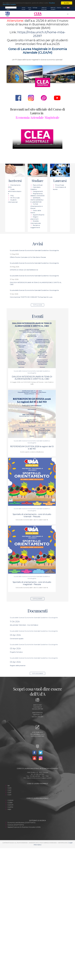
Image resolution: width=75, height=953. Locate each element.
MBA (9, 809)
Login (64, 7)
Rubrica (59, 7)
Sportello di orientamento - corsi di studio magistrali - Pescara (32, 583)
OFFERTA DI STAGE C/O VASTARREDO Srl (24, 270)
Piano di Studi (37, 185)
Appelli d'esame (38, 215)
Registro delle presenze (17, 665)
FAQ (12, 196)
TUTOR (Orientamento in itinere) (36, 206)
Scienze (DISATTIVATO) (16, 825)
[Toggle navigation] (68, 14)
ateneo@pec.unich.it (39, 734)
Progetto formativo (16, 652)
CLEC (9, 790)
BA (9, 786)
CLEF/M (10, 807)
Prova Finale (59, 185)
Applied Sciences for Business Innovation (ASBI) (24, 827)
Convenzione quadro (16, 638)
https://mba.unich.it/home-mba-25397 (41, 34)
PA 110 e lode (15, 198)
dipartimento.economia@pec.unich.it (39, 778)
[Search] (10, 7)
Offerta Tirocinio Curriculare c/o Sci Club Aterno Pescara (28, 257)
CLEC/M (10, 805)
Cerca (8, 9)
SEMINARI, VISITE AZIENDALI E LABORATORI (36, 200)
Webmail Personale (43, 8)
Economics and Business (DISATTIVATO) (21, 822)
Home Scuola (23, 8)
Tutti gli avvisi (37, 305)
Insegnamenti (38, 191)
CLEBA (10, 802)
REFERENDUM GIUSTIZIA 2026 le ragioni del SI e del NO (32, 447)
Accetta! (66, 3)
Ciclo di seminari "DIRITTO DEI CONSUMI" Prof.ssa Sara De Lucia (31, 297)
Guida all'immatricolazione (14, 191)
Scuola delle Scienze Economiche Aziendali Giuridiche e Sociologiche (34, 250)
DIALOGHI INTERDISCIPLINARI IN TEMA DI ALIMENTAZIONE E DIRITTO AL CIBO (32, 378)
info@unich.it (39, 732)
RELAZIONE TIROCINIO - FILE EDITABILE (24, 625)
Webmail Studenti (52, 8)
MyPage (35, 7)
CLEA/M (10, 800)
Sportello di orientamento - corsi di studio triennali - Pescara (32, 515)
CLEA (9, 788)
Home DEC (29, 8)
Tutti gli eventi (37, 598)
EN (68, 7)
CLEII (9, 795)
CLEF (9, 792)
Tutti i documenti (37, 673)
